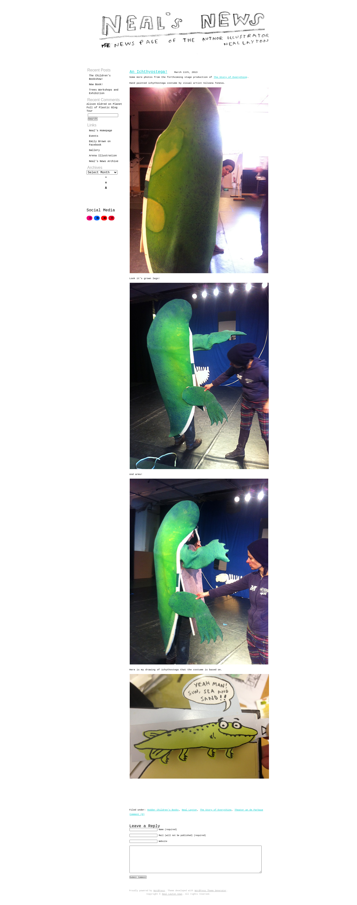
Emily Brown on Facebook (100, 144)
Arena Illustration (103, 157)
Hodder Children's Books (163, 808)
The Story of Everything (230, 77)
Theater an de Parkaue (248, 808)
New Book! (96, 84)
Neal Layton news (172, 900)
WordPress (159, 897)
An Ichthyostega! (148, 72)
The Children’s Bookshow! (100, 77)
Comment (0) (137, 812)
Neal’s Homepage (100, 132)
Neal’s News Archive (103, 162)
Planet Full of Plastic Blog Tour (104, 107)
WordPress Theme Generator (210, 897)
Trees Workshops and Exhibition (103, 91)
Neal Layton (189, 808)
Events (93, 137)
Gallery (94, 151)
